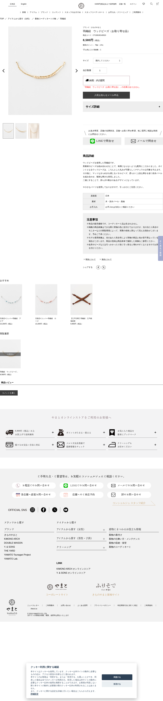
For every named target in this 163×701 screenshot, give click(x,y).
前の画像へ (4, 71)
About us (34, 609)
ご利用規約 (148, 605)
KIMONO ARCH (12, 539)
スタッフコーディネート (94, 12)
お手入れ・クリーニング (118, 12)
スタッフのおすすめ (73, 12)
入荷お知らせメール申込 (106, 95)
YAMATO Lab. (11, 559)
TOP (2, 19)
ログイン (133, 4)
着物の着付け (115, 535)
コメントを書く (9, 393)
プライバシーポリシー (102, 605)
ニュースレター (33, 605)
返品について (107, 259)
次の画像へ (76, 71)
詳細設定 (34, 694)
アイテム (33, 12)
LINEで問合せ (102, 141)
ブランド (44, 12)
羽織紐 (63, 19)
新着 (24, 12)
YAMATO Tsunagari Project (17, 555)
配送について (91, 259)
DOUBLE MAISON (13, 543)
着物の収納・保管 (118, 543)
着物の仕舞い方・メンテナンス (124, 539)
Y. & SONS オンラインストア (71, 573)
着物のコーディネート (120, 547)
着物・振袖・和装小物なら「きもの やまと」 (81, 6)
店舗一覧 (122, 4)
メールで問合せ (144, 141)
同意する (117, 677)
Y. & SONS (9, 547)
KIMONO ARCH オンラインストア (73, 569)
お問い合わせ (66, 605)
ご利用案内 (136, 12)
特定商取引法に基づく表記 (127, 605)
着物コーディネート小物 (45, 19)
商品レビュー (7, 382)
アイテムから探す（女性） (19, 19)
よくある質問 (82, 605)
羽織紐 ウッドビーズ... (9, 372)
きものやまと (10, 535)
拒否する (117, 684)
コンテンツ (56, 12)
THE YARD (9, 551)
